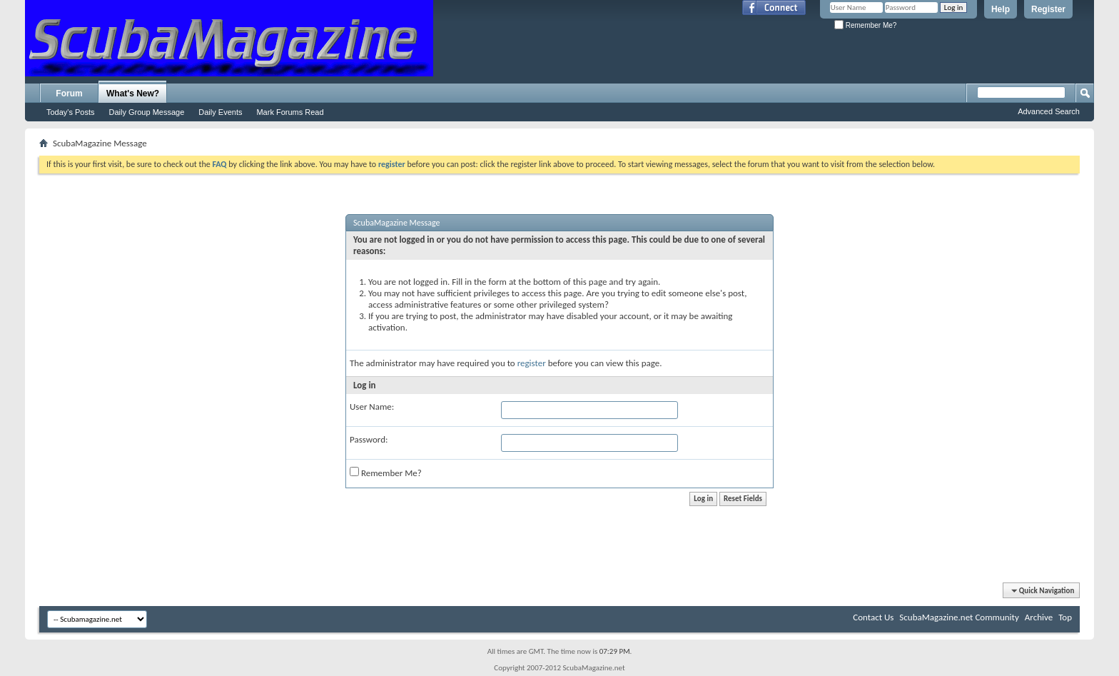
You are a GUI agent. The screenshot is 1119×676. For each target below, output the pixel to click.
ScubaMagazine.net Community (958, 617)
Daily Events (220, 112)
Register (1048, 9)
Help (1000, 9)
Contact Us (873, 617)
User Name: (372, 406)
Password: (369, 439)
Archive (1039, 617)
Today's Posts (70, 112)
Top (1065, 617)
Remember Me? (865, 25)
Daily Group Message (147, 112)
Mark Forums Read (289, 112)
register (531, 363)
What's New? (132, 94)
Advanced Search (1049, 111)
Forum (69, 94)
